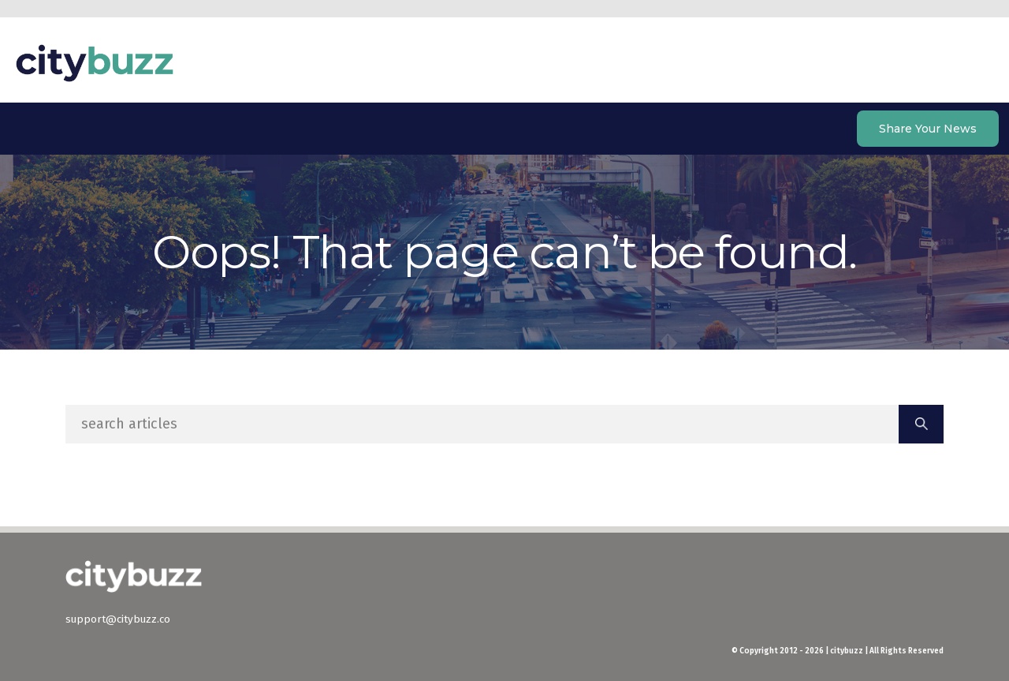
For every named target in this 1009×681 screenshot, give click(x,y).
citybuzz (94, 63)
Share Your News (928, 129)
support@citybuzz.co (117, 619)
